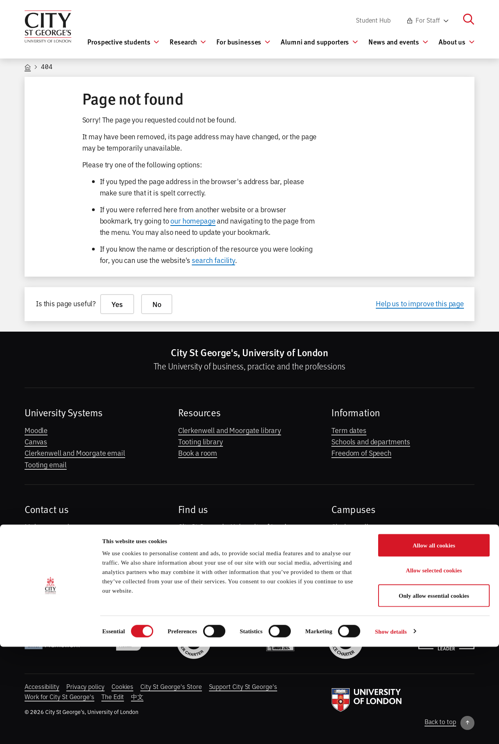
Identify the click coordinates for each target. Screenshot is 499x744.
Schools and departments (370, 441)
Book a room (197, 452)
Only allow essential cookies (434, 693)
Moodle (36, 430)
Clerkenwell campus (362, 526)
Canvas (36, 441)
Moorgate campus (359, 538)
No (156, 304)
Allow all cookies (433, 642)
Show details (391, 729)
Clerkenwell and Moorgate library (229, 430)
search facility (213, 260)
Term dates (348, 430)
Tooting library (200, 441)
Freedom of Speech (361, 452)
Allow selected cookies (434, 668)
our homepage (192, 220)
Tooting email (46, 464)
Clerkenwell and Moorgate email (75, 452)
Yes (117, 304)
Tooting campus (355, 549)
